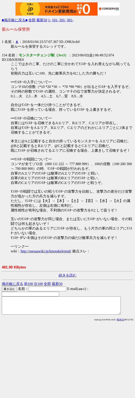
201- (62, 20)
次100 (38, 284)
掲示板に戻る (12, 284)
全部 (31, 20)
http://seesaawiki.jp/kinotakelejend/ (46, 251)
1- (49, 20)
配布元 (120, 323)
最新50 (41, 20)
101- (55, 20)
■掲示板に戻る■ (14, 20)
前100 (28, 284)
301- (70, 20)
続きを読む (68, 275)
